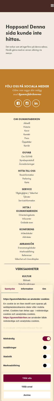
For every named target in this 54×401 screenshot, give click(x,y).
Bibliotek (26, 280)
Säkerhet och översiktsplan (27, 259)
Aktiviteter (26, 237)
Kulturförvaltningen (27, 284)
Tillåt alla (27, 378)
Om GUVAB (26, 156)
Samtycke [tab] (10, 289)
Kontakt (26, 134)
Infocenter (26, 218)
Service (27, 189)
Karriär (27, 145)
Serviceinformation (26, 200)
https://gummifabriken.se (17, 317)
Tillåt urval (27, 386)
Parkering (26, 178)
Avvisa (27, 395)
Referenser (27, 255)
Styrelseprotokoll (26, 160)
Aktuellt (27, 123)
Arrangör (27, 243)
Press (26, 138)
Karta (26, 182)
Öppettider (27, 142)
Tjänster (26, 196)
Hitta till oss (26, 170)
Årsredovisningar (26, 164)
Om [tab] (44, 289)
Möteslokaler (27, 233)
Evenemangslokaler (27, 247)
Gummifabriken (5, 4)
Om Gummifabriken (27, 119)
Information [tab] (27, 289)
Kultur (26, 276)
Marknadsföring (27, 251)
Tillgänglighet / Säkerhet (27, 193)
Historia (26, 126)
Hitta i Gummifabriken (26, 209)
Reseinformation (27, 174)
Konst (26, 130)
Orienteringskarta (27, 215)
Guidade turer (27, 222)
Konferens (26, 229)
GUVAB (26, 152)
